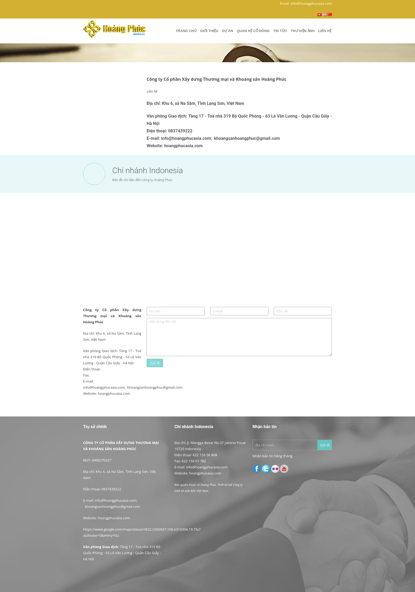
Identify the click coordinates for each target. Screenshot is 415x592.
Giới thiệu (209, 31)
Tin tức (280, 31)
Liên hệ (324, 31)
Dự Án (227, 31)
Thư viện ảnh (302, 31)
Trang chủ (186, 31)
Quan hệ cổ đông (253, 31)
